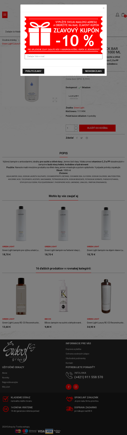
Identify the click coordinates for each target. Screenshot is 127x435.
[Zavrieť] (104, 8)
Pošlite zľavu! (33, 71)
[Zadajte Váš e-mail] (63, 56)
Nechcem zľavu (93, 71)
